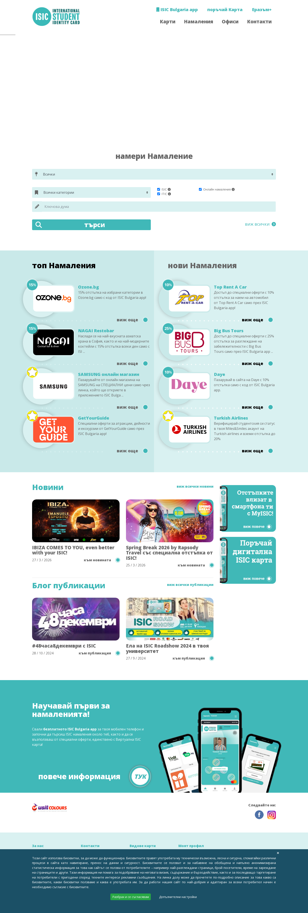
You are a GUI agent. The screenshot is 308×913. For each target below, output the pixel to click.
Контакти (259, 21)
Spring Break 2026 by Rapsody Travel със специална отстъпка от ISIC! (169, 552)
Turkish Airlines (231, 418)
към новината (102, 560)
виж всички (260, 224)
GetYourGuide (93, 418)
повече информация (94, 774)
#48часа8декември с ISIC (64, 645)
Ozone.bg (88, 287)
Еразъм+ (262, 9)
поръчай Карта (225, 9)
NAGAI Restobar (96, 330)
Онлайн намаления (217, 189)
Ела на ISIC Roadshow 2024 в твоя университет (167, 648)
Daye (219, 374)
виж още (132, 320)
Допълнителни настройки (178, 897)
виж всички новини (195, 487)
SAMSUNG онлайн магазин (108, 374)
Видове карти (143, 845)
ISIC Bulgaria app (177, 9)
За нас (38, 845)
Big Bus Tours (228, 330)
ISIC (164, 189)
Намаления (198, 21)
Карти (167, 21)
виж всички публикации (190, 585)
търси (70, 224)
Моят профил (191, 845)
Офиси (230, 21)
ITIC (164, 194)
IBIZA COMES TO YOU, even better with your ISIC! (73, 550)
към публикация (99, 653)
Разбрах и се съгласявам (130, 897)
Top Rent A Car (230, 287)
